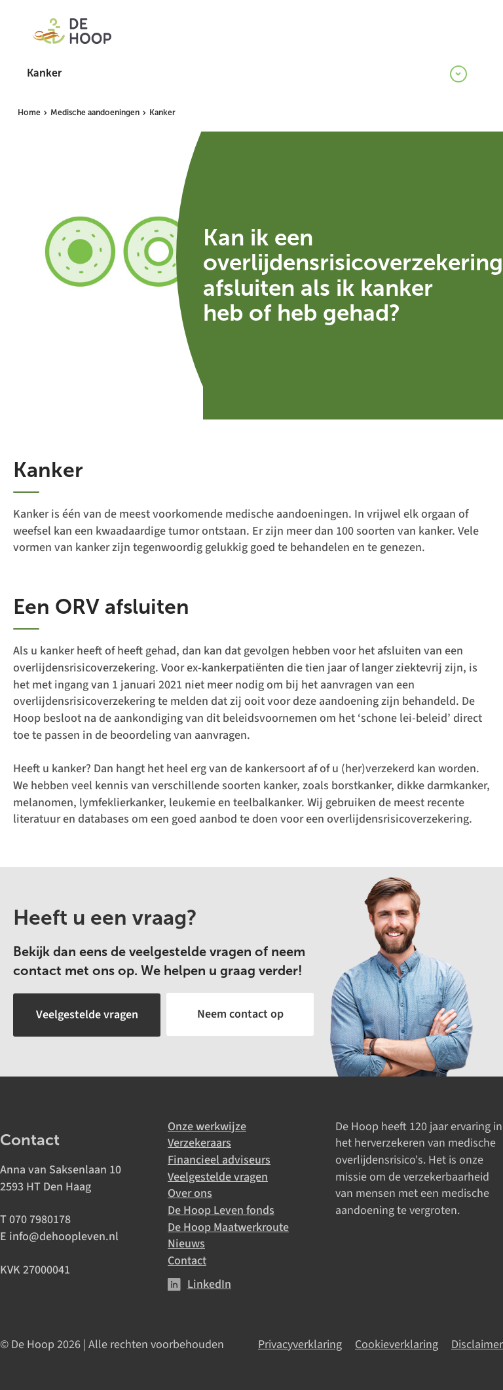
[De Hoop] (72, 32)
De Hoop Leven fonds (221, 1210)
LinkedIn (209, 1283)
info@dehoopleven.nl (64, 1236)
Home (29, 112)
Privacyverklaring (300, 1343)
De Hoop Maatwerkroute (228, 1226)
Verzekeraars (199, 1142)
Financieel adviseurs (219, 1158)
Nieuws (186, 1243)
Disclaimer (477, 1343)
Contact (187, 1260)
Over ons (190, 1193)
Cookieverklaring (396, 1343)
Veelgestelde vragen (218, 1175)
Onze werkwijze (207, 1125)
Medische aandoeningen (95, 112)
